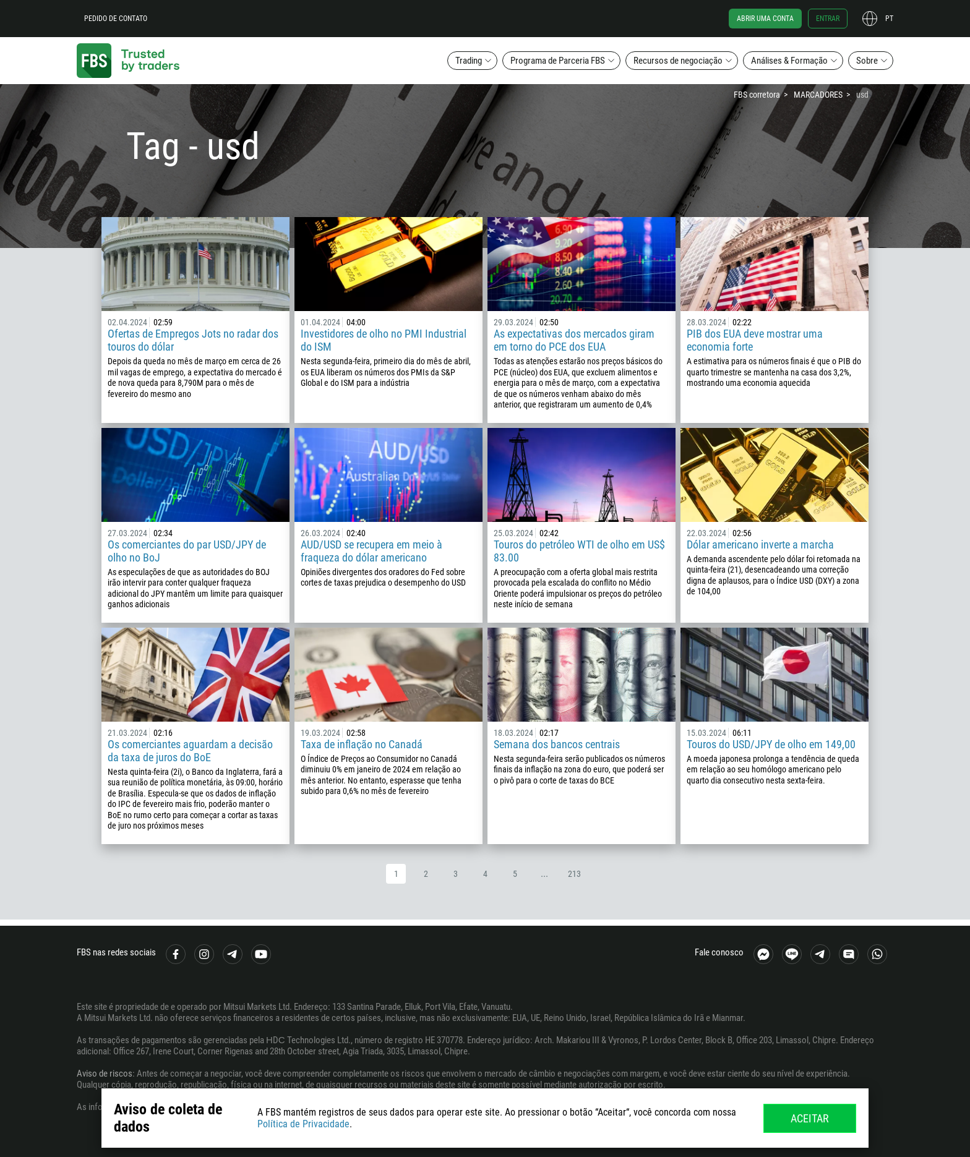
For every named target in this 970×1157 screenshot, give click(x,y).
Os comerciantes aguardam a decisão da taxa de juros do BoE (190, 751)
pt (889, 18)
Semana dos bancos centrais (557, 744)
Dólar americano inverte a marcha (760, 544)
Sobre (867, 60)
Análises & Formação (789, 60)
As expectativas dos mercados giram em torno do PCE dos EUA (574, 340)
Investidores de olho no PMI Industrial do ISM (383, 340)
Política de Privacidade (303, 1124)
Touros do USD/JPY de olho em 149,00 (771, 744)
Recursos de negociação (678, 60)
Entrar (827, 18)
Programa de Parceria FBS (557, 60)
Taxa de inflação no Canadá (362, 744)
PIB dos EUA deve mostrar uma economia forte (755, 340)
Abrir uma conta (765, 18)
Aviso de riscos (104, 1073)
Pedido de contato (115, 18)
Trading (468, 60)
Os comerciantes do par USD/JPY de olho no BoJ (187, 551)
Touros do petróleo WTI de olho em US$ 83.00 (579, 551)
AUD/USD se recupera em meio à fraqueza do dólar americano (371, 551)
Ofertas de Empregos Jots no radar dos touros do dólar (193, 340)
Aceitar (810, 1118)
